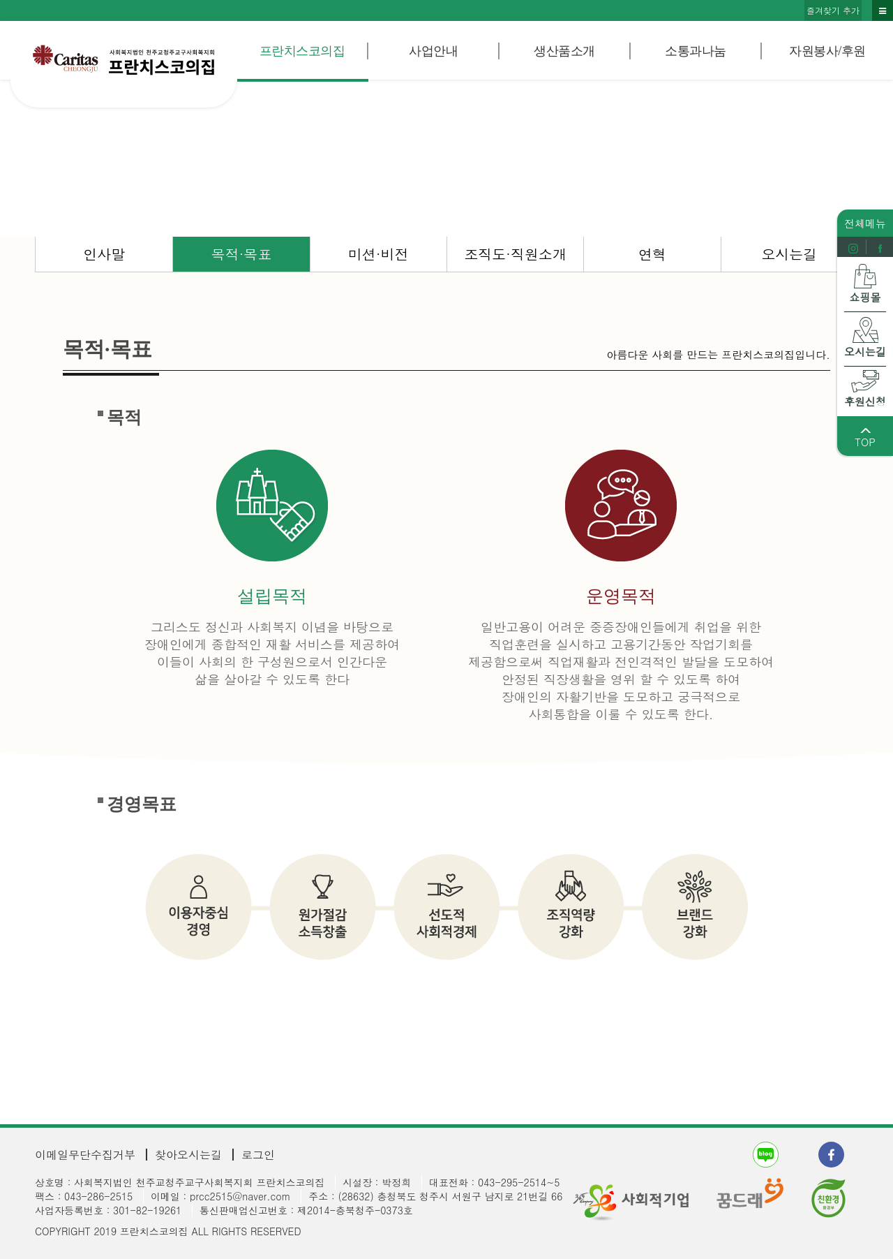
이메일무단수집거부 (85, 1155)
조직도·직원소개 (515, 254)
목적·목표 (241, 254)
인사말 (104, 254)
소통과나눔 (695, 51)
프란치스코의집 (302, 51)
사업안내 (433, 51)
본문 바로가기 (0, 0)
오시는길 (789, 254)
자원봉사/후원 (827, 51)
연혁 (652, 254)
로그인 (258, 1155)
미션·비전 (378, 254)
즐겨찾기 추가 (833, 10)
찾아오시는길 (188, 1155)
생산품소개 (564, 51)
